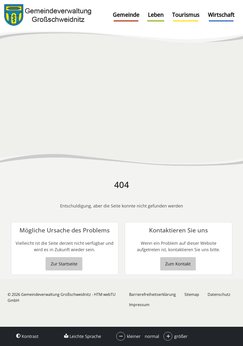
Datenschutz (219, 294)
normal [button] (152, 336)
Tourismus (185, 15)
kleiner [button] (133, 336)
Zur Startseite (64, 264)
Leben (156, 15)
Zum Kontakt (178, 264)
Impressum (139, 304)
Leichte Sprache (82, 336)
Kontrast (27, 336)
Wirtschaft (221, 15)
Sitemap (191, 294)
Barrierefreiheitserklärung (152, 294)
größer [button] (180, 336)
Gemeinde (126, 15)
